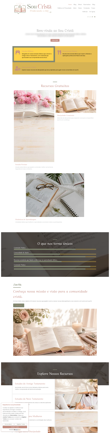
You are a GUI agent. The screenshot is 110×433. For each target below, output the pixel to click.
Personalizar (8, 424)
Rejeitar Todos (21, 424)
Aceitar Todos (15, 427)
